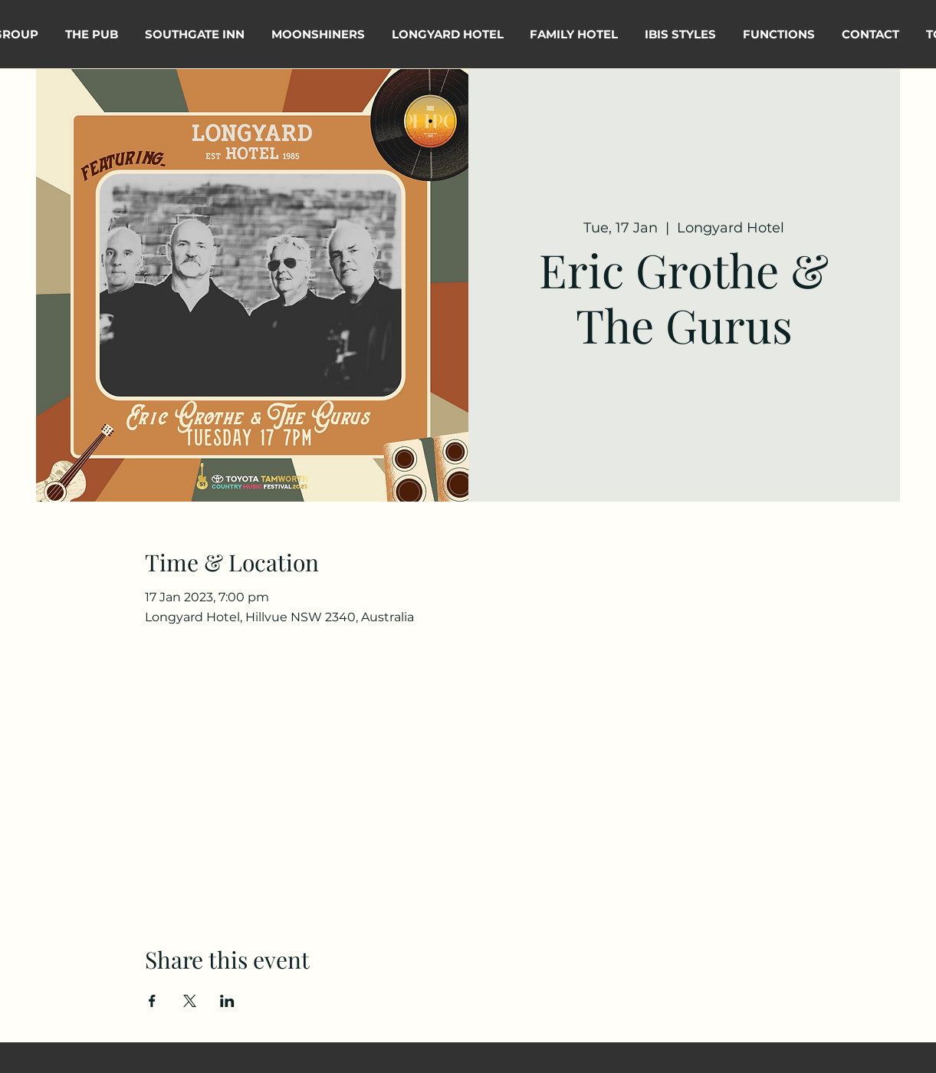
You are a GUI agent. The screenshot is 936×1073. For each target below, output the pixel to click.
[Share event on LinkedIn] (227, 1001)
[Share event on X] (189, 1001)
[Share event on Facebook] (152, 1001)
